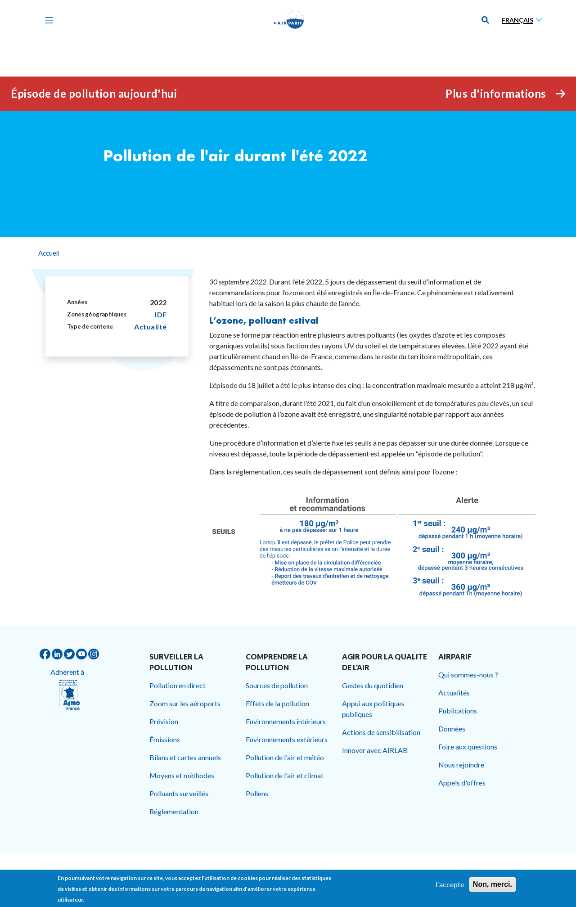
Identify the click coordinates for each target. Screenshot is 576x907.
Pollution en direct (177, 685)
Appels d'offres (462, 782)
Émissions (164, 739)
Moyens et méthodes (181, 775)
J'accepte (449, 887)
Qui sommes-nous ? (468, 674)
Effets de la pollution (277, 703)
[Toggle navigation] (47, 20)
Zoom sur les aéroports (184, 703)
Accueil (48, 253)
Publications (457, 710)
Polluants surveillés (178, 793)
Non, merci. (492, 887)
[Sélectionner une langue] (524, 20)
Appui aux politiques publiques (373, 708)
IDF (161, 314)
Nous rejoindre (461, 764)
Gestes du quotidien (372, 685)
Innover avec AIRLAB (375, 750)
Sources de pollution (277, 685)
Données (451, 728)
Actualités (454, 692)
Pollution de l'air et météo (285, 757)
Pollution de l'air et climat (285, 775)
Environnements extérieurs (287, 739)
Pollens (257, 793)
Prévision (163, 721)
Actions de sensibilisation (381, 732)
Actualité (150, 326)
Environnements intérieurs (286, 721)
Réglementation (173, 811)
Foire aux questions (467, 746)
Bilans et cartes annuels (185, 757)
